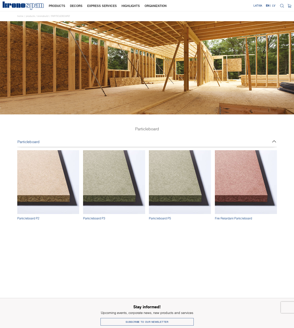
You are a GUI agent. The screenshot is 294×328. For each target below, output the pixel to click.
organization (155, 6)
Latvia (258, 6)
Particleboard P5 (160, 218)
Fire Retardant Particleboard (233, 218)
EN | (268, 6)
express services (102, 6)
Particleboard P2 (28, 218)
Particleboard (60, 16)
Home (20, 16)
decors (76, 6)
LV (273, 6)
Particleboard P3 (94, 218)
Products (30, 16)
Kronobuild (43, 16)
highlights (131, 6)
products (57, 6)
